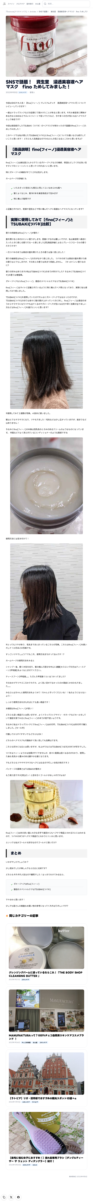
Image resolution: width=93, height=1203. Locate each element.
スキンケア (22, 92)
